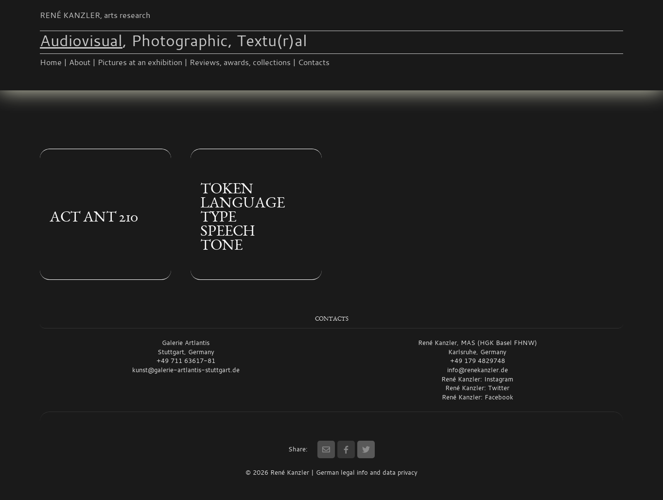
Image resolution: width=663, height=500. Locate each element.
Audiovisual (81, 40)
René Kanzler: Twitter (477, 387)
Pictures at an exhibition (140, 62)
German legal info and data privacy (367, 472)
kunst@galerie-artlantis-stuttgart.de (186, 369)
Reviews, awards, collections (240, 62)
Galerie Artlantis (185, 342)
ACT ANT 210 (94, 216)
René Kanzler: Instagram (477, 379)
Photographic (179, 40)
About (79, 62)
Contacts (314, 62)
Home (51, 62)
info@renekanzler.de (477, 369)
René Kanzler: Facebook (477, 397)
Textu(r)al (272, 40)
